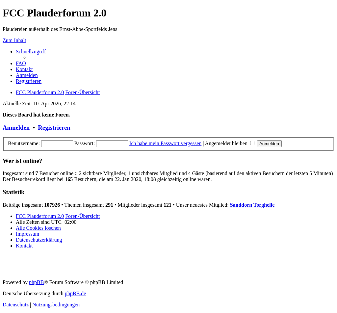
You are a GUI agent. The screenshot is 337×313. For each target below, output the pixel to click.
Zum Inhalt (14, 40)
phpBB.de (75, 293)
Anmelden (16, 127)
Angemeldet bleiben (229, 143)
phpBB (36, 282)
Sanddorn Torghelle (252, 205)
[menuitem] (21, 63)
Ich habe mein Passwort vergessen (165, 143)
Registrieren (54, 127)
